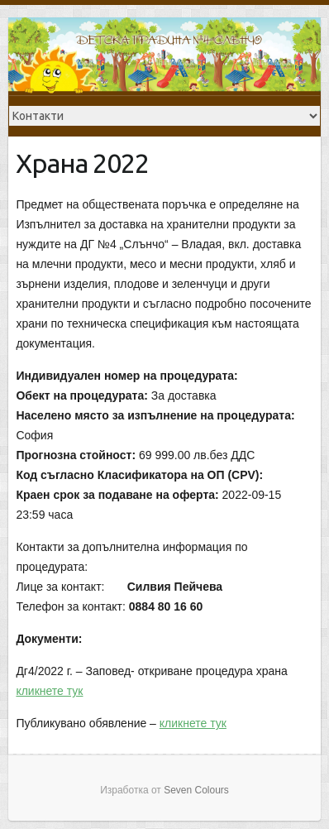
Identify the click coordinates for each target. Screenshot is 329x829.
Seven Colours (196, 790)
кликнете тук (49, 690)
